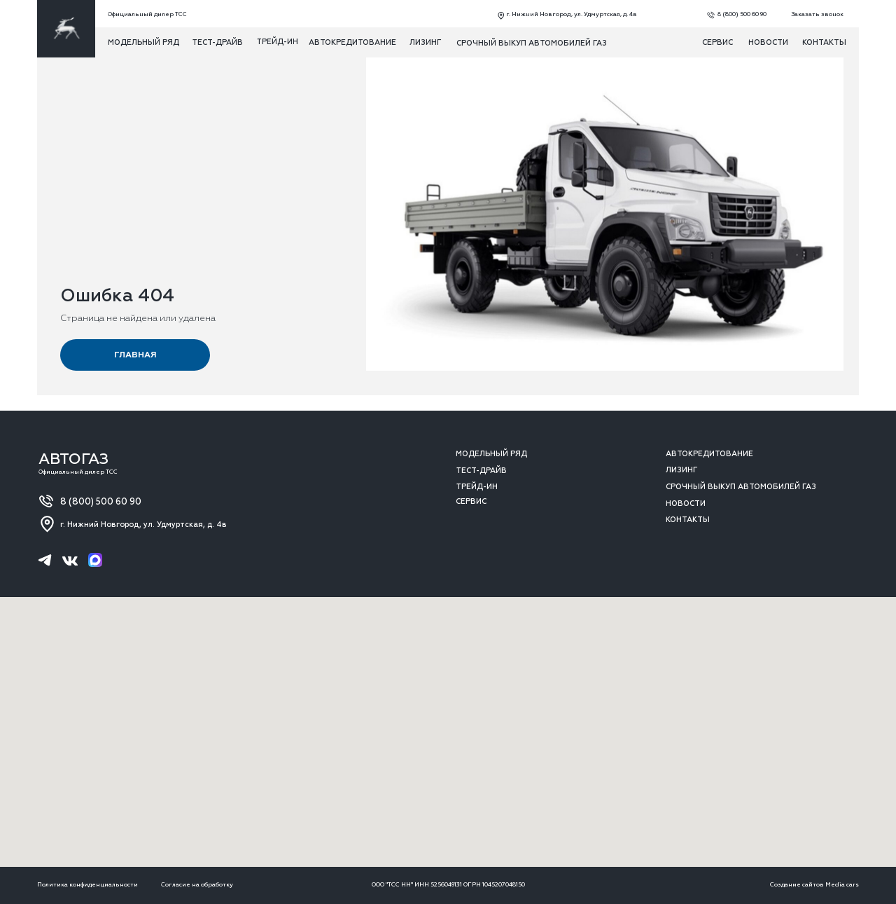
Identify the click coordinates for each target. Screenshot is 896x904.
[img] (65, 28)
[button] (814, 15)
